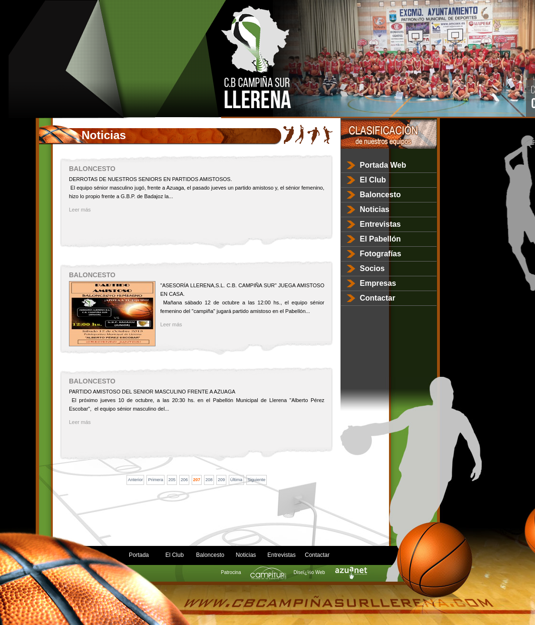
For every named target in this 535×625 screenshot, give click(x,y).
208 (209, 479)
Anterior (135, 479)
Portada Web (383, 165)
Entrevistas (380, 224)
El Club (373, 180)
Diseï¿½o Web (328, 572)
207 (196, 479)
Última (236, 479)
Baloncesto (380, 195)
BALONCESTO (92, 168)
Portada (139, 555)
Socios (372, 268)
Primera (155, 479)
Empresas (378, 283)
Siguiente (257, 479)
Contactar (378, 298)
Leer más (80, 209)
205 (171, 479)
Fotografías (380, 254)
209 (221, 479)
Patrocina (251, 572)
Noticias (374, 209)
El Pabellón (380, 239)
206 (184, 479)
